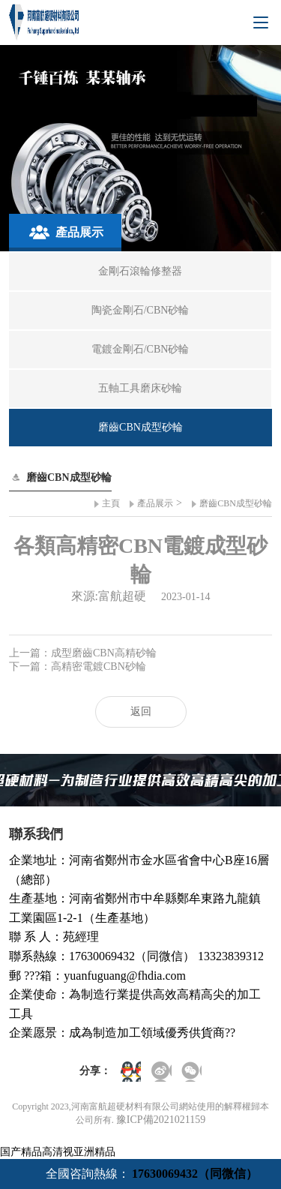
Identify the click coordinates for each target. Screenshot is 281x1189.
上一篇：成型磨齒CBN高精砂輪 (83, 653)
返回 (140, 711)
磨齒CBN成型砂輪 (235, 503)
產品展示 (155, 503)
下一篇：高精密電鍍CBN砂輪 (77, 666)
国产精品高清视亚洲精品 (57, 1151)
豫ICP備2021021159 (160, 1119)
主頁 (111, 503)
